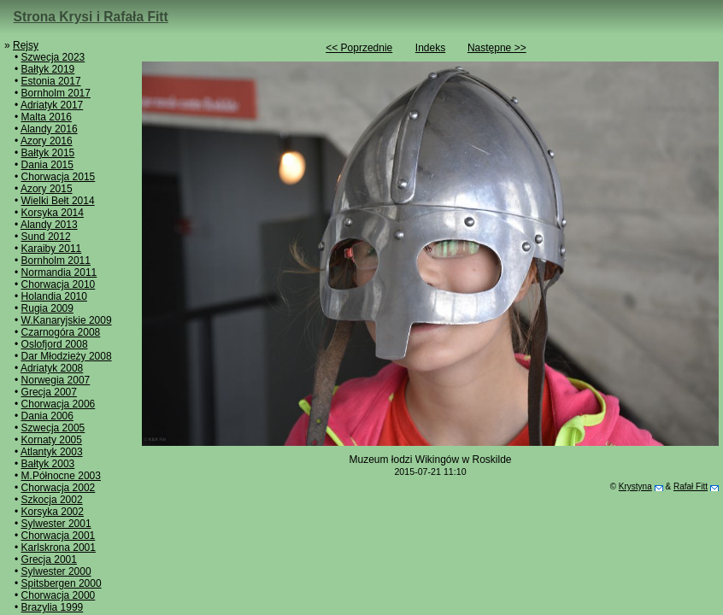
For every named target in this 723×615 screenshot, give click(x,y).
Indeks (430, 48)
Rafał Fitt (690, 486)
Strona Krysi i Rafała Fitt (91, 16)
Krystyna (635, 486)
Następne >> (496, 48)
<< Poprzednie (359, 48)
